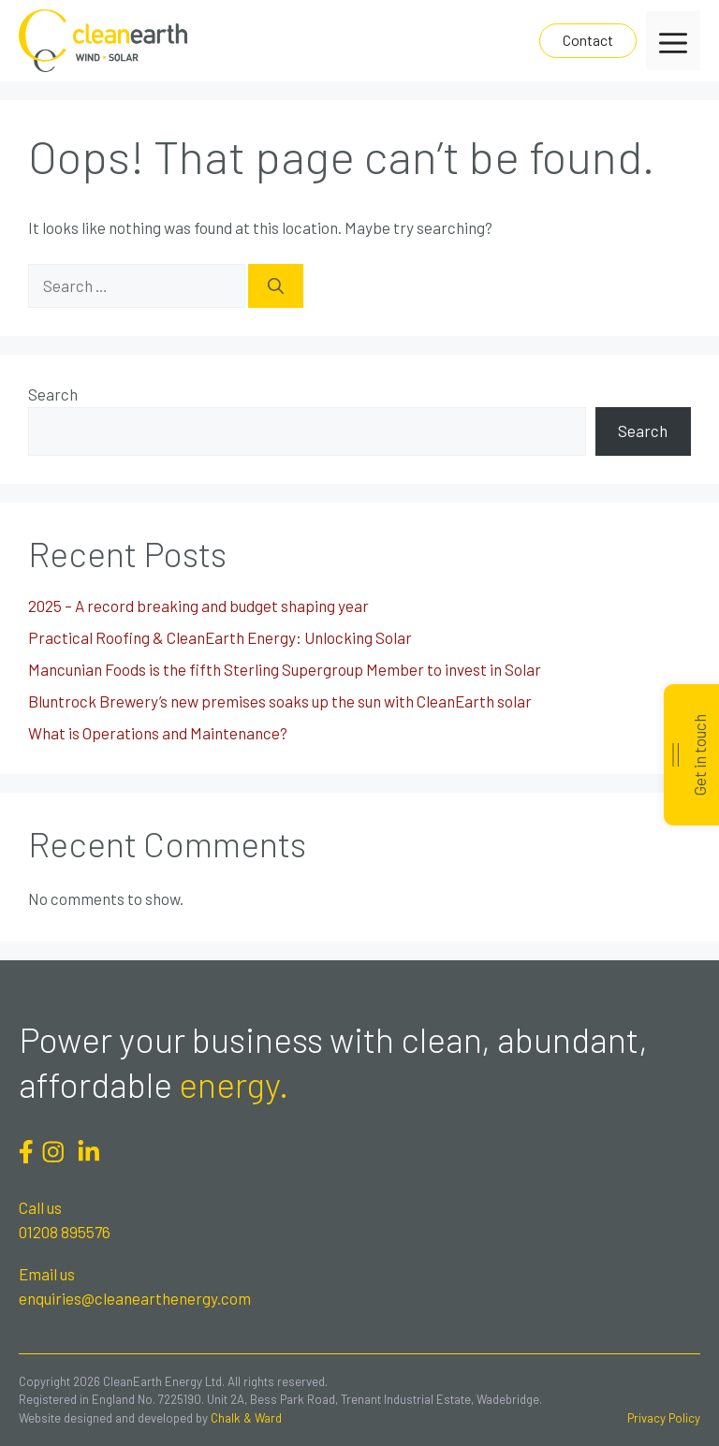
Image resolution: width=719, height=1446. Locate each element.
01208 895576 (64, 1231)
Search (53, 394)
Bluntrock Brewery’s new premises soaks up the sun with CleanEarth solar (280, 701)
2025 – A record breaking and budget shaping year (198, 605)
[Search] (275, 286)
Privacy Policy (663, 1417)
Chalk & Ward (246, 1417)
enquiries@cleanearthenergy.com (135, 1298)
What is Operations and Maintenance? (157, 732)
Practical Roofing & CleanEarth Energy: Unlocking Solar (220, 637)
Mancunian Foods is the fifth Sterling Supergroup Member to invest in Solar (284, 669)
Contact (588, 40)
